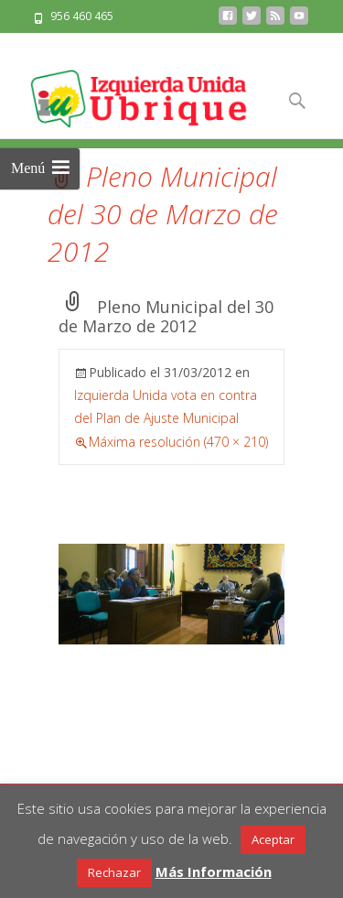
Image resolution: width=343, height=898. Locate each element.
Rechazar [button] (114, 872)
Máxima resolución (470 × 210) (178, 441)
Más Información (213, 871)
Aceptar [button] (273, 839)
